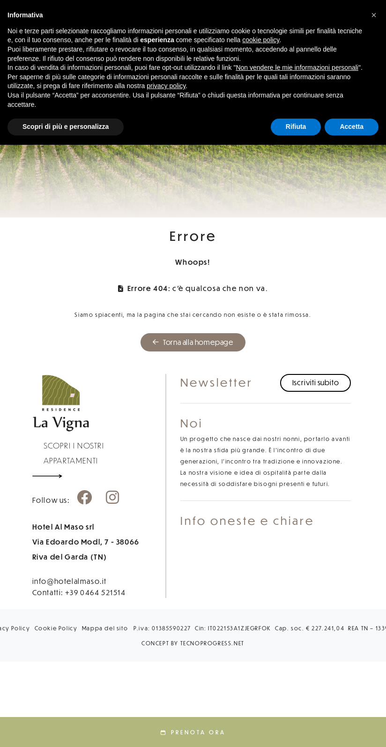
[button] (373, 14)
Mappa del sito (105, 628)
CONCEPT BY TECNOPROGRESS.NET (193, 643)
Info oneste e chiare (247, 520)
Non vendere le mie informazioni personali (297, 67)
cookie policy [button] (260, 40)
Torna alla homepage (193, 342)
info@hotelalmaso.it (69, 581)
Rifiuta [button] (296, 126)
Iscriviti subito (315, 382)
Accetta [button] (352, 126)
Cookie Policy (56, 628)
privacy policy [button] (166, 86)
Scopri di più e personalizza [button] (65, 126)
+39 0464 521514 (95, 592)
